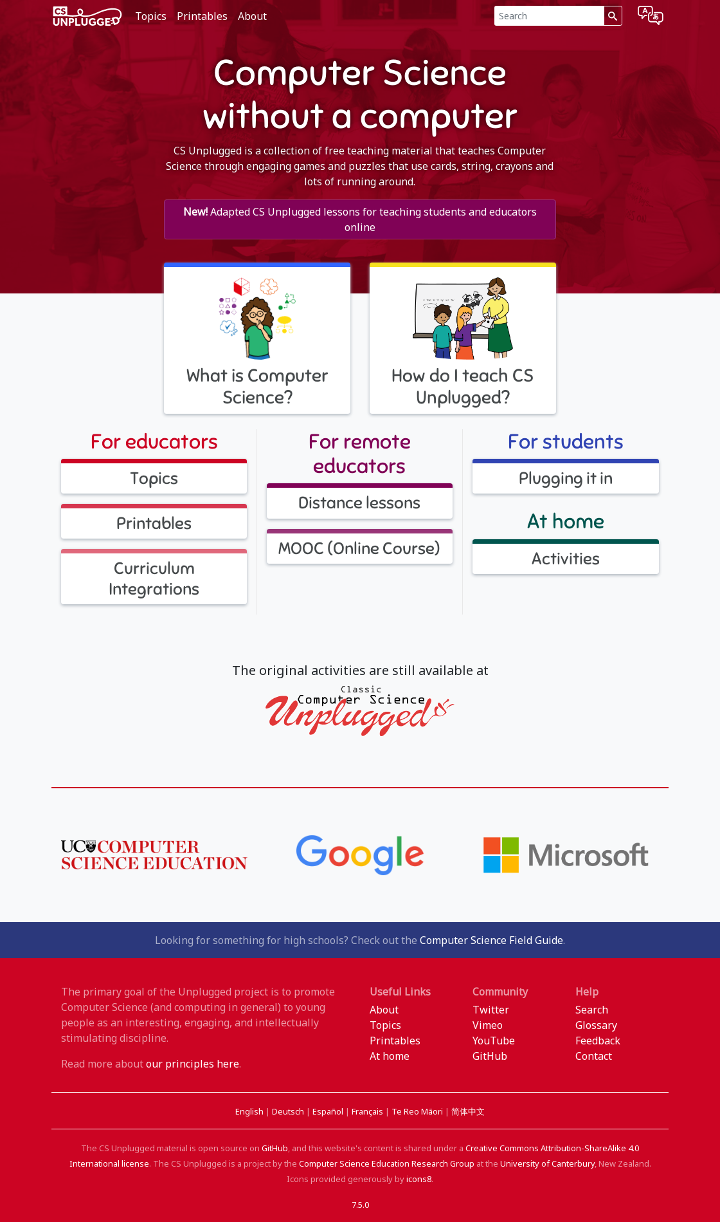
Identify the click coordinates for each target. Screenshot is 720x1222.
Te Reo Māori (418, 1111)
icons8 (418, 1179)
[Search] (549, 16)
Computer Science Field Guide (491, 940)
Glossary (596, 1025)
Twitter (491, 1010)
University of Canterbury (547, 1163)
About (252, 16)
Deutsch (289, 1111)
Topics (150, 16)
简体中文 (468, 1111)
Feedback (597, 1040)
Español (328, 1111)
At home (390, 1056)
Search (591, 1010)
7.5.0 (360, 1204)
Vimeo (488, 1025)
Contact (593, 1056)
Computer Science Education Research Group (386, 1163)
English (250, 1111)
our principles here (192, 1064)
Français (368, 1111)
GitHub (490, 1056)
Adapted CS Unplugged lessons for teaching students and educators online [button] (360, 219)
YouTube (494, 1040)
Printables (202, 16)
